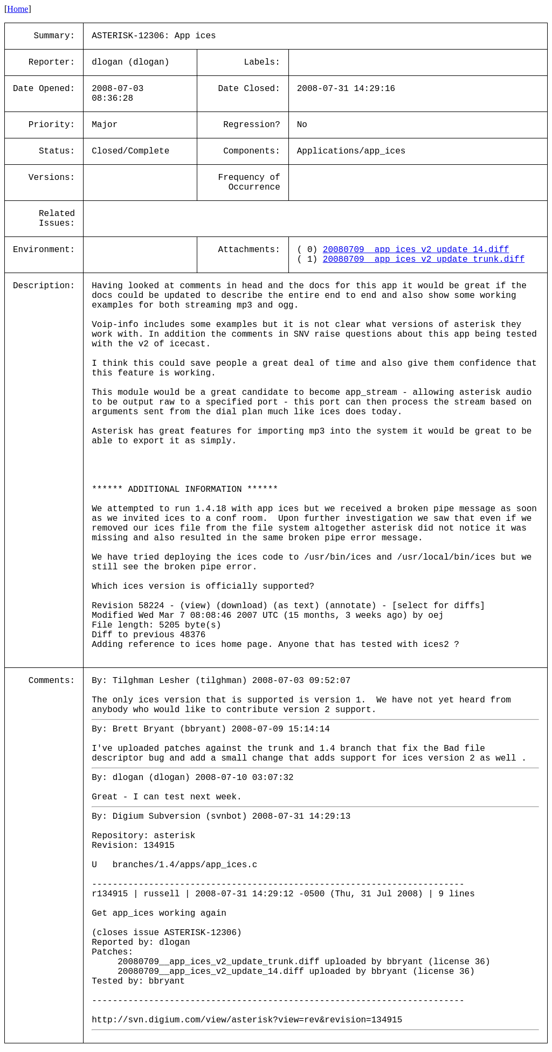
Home (17, 8)
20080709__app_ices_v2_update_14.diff (416, 250)
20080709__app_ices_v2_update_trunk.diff (424, 259)
